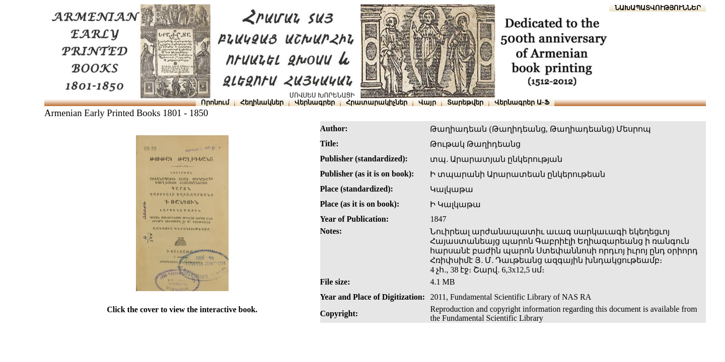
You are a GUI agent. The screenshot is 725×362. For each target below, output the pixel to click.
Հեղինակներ (261, 102)
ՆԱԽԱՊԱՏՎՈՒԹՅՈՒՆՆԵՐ (658, 8)
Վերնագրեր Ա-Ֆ (521, 102)
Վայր (427, 102)
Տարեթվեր (465, 102)
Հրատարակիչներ (376, 102)
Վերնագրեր (315, 102)
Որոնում (215, 102)
